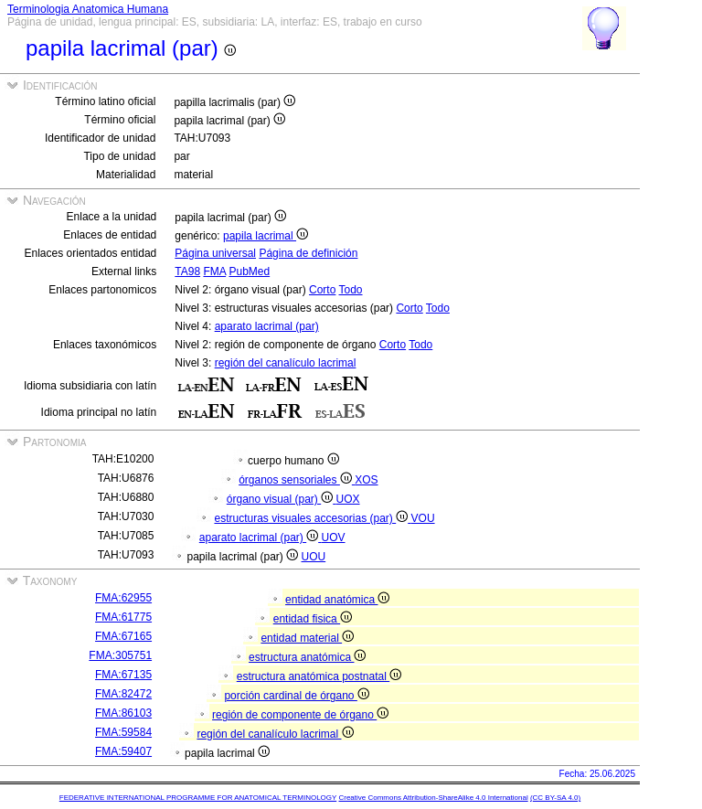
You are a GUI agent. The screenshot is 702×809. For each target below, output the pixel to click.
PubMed (249, 271)
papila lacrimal (265, 235)
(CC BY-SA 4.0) (555, 797)
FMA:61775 (123, 617)
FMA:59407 (123, 751)
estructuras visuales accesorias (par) (312, 518)
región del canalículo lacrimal (285, 363)
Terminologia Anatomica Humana (87, 9)
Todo (351, 289)
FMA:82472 (123, 693)
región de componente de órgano (300, 714)
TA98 (187, 271)
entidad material (307, 638)
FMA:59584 (123, 732)
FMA (214, 271)
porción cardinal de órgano (296, 695)
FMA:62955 (123, 597)
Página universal (215, 253)
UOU (314, 556)
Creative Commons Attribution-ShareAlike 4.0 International (432, 797)
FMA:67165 (123, 636)
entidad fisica (312, 618)
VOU (423, 518)
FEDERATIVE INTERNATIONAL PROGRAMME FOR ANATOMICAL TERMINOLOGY (197, 797)
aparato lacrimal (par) (267, 326)
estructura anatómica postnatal (319, 676)
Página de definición (308, 253)
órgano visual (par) (281, 499)
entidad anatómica (337, 599)
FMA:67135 (123, 674)
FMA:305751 (120, 655)
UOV (334, 537)
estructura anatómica (307, 657)
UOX (348, 499)
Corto (322, 289)
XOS (366, 480)
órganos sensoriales (297, 480)
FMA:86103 (123, 713)
